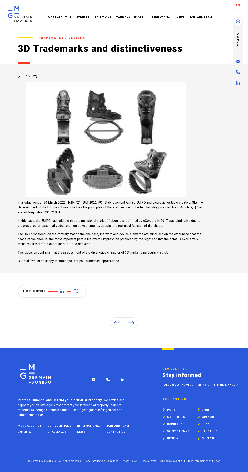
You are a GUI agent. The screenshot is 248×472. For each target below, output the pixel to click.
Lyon (205, 409)
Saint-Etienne (178, 431)
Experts (83, 17)
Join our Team (200, 17)
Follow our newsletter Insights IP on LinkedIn (200, 384)
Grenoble (209, 417)
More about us (60, 17)
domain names (59, 410)
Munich (208, 438)
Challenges (56, 431)
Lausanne (209, 431)
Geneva (172, 438)
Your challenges (129, 17)
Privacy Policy (129, 461)
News (180, 17)
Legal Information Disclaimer (101, 461)
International (159, 17)
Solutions (103, 17)
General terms (148, 461)
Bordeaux (175, 424)
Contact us (115, 431)
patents (116, 405)
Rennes (207, 424)
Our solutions (59, 425)
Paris (171, 409)
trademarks (26, 410)
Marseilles (176, 417)
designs (41, 410)
